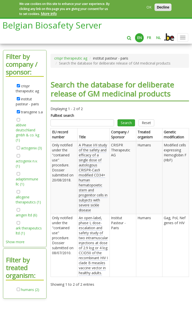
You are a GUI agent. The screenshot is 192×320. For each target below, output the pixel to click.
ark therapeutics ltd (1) (29, 231)
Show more (15, 241)
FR (149, 37)
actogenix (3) (31, 148)
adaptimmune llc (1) (27, 182)
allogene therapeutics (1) (29, 200)
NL (158, 37)
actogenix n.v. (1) (27, 164)
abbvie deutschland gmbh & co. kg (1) (27, 133)
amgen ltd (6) (26, 215)
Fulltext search (62, 115)
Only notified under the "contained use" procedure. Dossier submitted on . (63, 162)
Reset (146, 122)
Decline (163, 7)
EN (139, 37)
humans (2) (30, 289)
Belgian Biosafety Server (52, 25)
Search (126, 122)
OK (149, 7)
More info (49, 13)
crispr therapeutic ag (70, 58)
